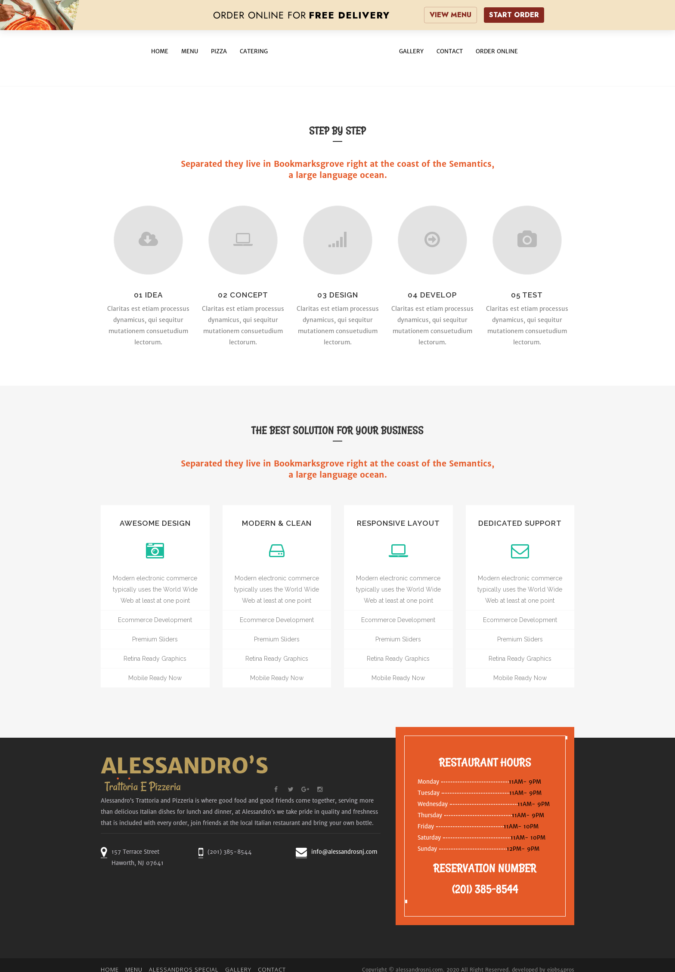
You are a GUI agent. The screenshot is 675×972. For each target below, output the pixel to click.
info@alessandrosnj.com (344, 851)
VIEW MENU (450, 15)
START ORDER (514, 15)
